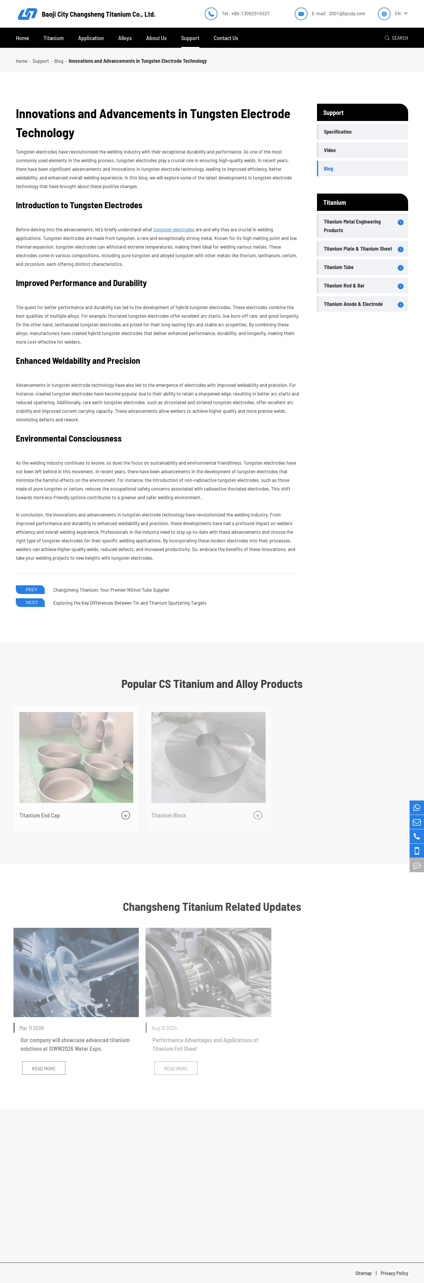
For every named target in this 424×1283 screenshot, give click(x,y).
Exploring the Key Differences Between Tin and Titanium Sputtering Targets (130, 602)
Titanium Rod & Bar (344, 285)
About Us (156, 37)
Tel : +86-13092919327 (246, 13)
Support (190, 37)
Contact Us (226, 37)
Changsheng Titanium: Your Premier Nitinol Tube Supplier (111, 589)
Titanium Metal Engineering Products (352, 225)
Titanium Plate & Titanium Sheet (358, 248)
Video (330, 150)
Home (22, 37)
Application (91, 37)
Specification (338, 131)
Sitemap (364, 1273)
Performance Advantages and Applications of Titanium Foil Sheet (203, 1044)
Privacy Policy (394, 1273)
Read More (41, 1068)
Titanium (54, 37)
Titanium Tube (339, 267)
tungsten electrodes (173, 229)
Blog (58, 61)
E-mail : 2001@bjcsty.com (338, 13)
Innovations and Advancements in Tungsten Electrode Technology (138, 61)
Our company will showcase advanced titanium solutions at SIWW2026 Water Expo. (72, 1044)
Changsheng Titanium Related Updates (212, 906)
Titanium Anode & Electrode (353, 304)
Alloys (125, 37)
